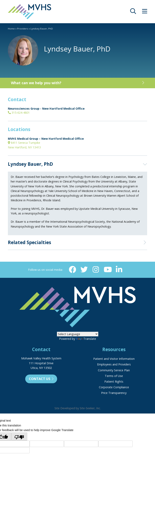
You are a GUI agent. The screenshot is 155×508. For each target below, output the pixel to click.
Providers (22, 28)
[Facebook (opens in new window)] (72, 269)
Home (11, 28)
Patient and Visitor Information (114, 359)
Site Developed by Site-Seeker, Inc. (77, 408)
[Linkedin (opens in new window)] (119, 269)
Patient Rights (113, 381)
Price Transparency (114, 393)
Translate (86, 339)
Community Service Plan (114, 370)
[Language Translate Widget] (77, 334)
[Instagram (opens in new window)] (95, 269)
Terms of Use (114, 376)
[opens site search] (133, 12)
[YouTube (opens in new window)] (107, 269)
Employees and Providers (114, 364)
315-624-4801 (19, 112)
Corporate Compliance (114, 387)
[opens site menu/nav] (144, 12)
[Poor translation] (19, 436)
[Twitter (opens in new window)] (84, 269)
